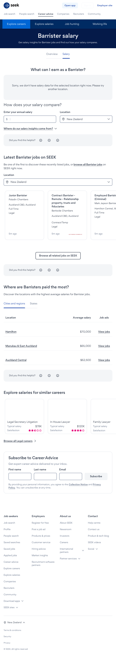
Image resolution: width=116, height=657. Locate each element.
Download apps (12, 601)
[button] (14, 622)
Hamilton (10, 331)
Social (91, 548)
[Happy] (58, 140)
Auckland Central (15, 360)
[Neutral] (49, 140)
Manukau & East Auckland (21, 345)
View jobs (104, 331)
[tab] (53, 54)
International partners (66, 550)
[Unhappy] (41, 140)
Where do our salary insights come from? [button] (30, 128)
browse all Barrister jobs (88, 164)
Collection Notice (78, 484)
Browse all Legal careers (20, 440)
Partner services (68, 558)
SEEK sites (9, 607)
